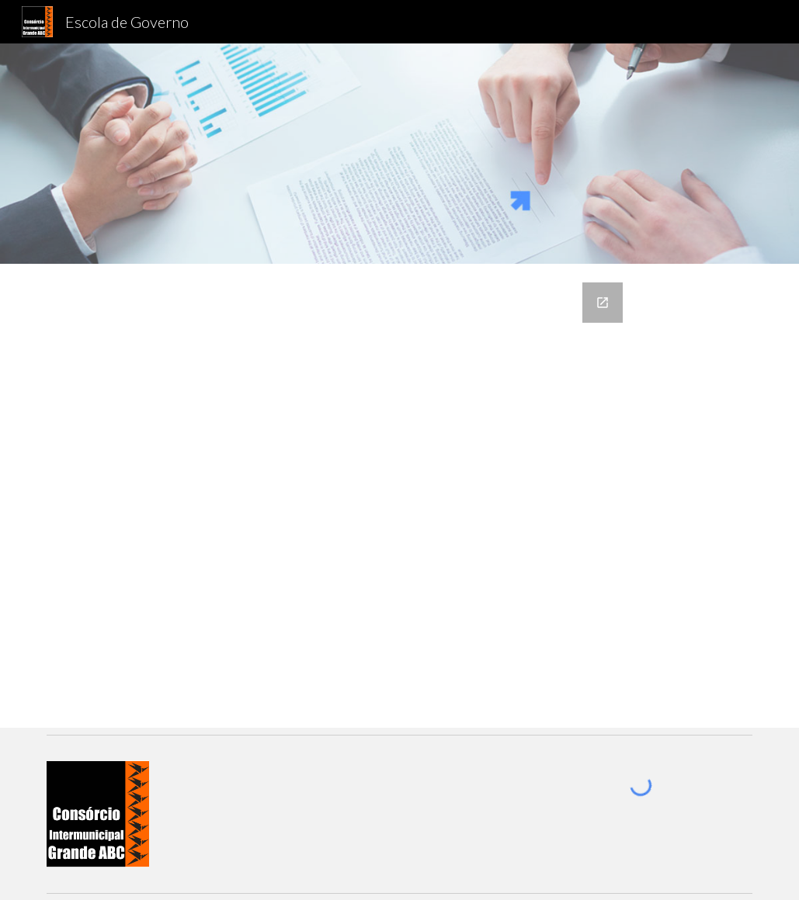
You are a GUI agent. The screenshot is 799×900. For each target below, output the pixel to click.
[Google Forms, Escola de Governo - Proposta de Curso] (399, 495)
